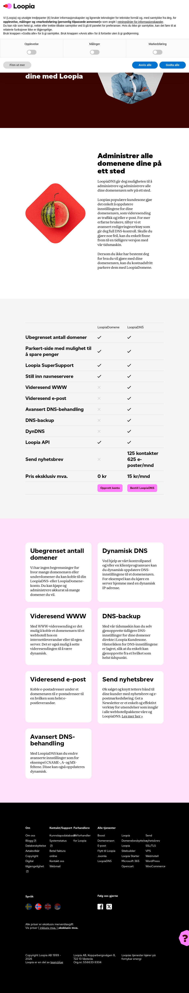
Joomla (102, 856)
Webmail (54, 866)
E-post (102, 845)
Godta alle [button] (172, 65)
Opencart (128, 866)
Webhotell (152, 856)
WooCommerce (155, 866)
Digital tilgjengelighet (34, 863)
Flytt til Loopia (106, 851)
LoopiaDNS (105, 861)
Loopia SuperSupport (49, 365)
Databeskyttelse (35, 845)
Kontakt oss (56, 861)
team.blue (56, 962)
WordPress (153, 861)
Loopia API (37, 442)
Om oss (30, 835)
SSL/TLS (151, 845)
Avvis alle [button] (145, 65)
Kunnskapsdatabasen (63, 835)
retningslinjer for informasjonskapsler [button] (140, 21)
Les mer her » (132, 716)
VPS (148, 851)
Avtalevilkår (32, 851)
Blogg (29, 840)
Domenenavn (106, 840)
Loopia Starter (130, 856)
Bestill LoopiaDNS (142, 488)
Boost (101, 835)
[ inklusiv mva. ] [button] (48, 928)
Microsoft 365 (131, 861)
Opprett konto (110, 488)
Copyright (31, 856)
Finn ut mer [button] (17, 65)
